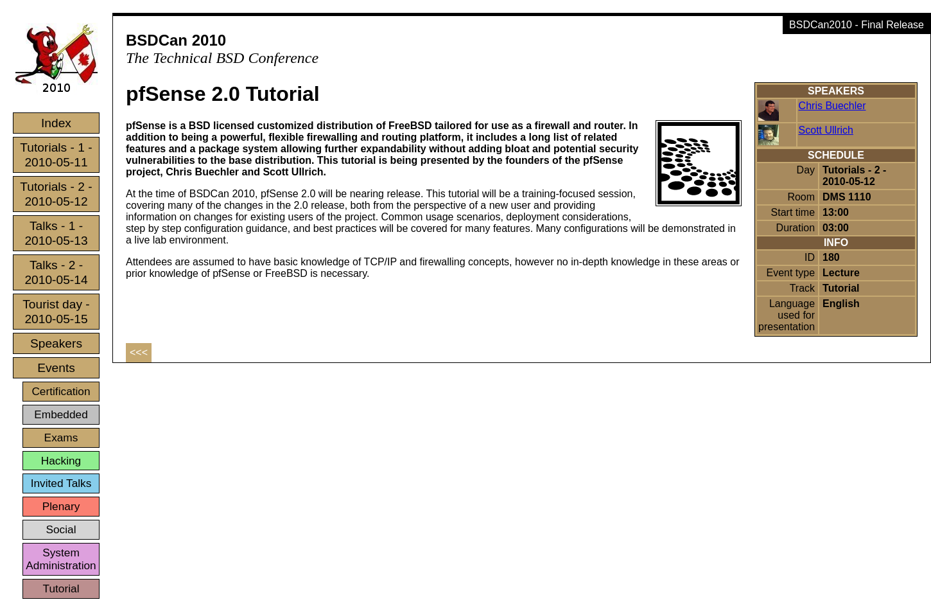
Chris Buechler (832, 105)
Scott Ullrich (826, 130)
